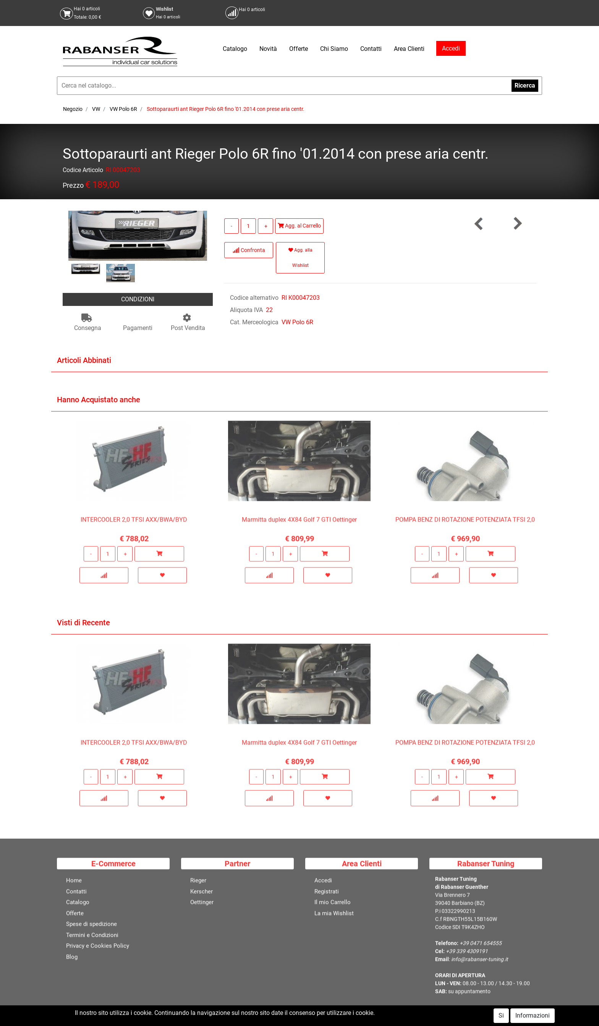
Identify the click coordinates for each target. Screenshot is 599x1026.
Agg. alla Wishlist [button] (300, 257)
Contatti (371, 48)
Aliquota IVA (246, 310)
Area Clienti (409, 48)
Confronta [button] (249, 250)
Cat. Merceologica (254, 322)
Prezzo (73, 187)
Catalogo (235, 48)
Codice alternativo (254, 297)
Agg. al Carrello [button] (299, 226)
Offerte (298, 48)
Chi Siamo (334, 48)
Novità (268, 48)
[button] (517, 223)
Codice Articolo (83, 171)
